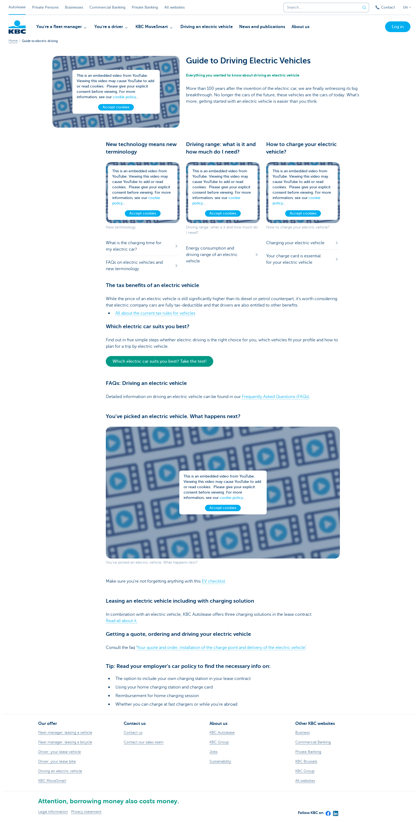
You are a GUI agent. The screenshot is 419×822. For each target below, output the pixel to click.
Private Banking (145, 7)
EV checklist (213, 581)
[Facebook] (328, 811)
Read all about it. (121, 620)
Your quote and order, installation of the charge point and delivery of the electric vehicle (221, 647)
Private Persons (45, 7)
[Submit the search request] (364, 7)
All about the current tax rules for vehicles (155, 313)
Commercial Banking (107, 7)
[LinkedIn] (335, 811)
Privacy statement (86, 812)
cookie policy (124, 97)
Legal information (53, 812)
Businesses (74, 7)
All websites (174, 7)
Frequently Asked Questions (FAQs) (275, 396)
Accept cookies (116, 107)
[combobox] (320, 7)
